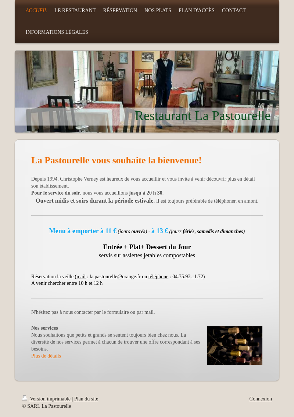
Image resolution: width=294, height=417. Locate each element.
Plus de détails (46, 356)
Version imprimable (47, 399)
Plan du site (86, 399)
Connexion (261, 399)
